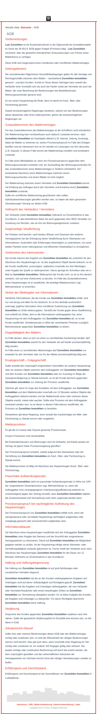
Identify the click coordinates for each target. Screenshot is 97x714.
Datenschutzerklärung (63, 704)
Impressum (22, 704)
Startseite (26, 27)
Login (77, 704)
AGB (30, 704)
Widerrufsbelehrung (43, 704)
